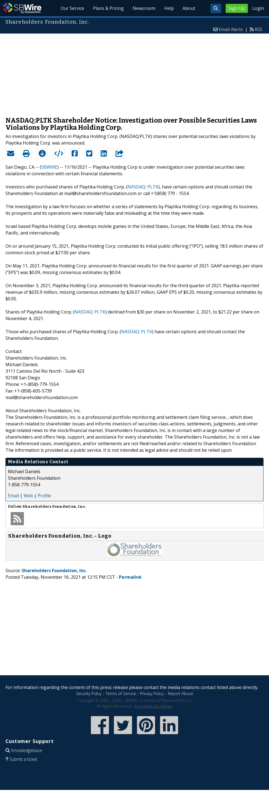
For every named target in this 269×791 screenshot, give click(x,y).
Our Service (72, 8)
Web (28, 496)
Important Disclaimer (154, 706)
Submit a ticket (23, 759)
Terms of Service (121, 693)
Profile (44, 496)
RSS (258, 29)
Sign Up (237, 8)
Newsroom (144, 8)
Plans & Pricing (108, 8)
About (189, 8)
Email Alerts (231, 29)
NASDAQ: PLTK (142, 187)
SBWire (22, 8)
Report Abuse (180, 693)
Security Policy (89, 693)
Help (169, 8)
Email (13, 496)
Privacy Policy (152, 693)
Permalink (130, 577)
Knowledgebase (26, 750)
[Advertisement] (134, 72)
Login (258, 8)
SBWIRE (49, 167)
